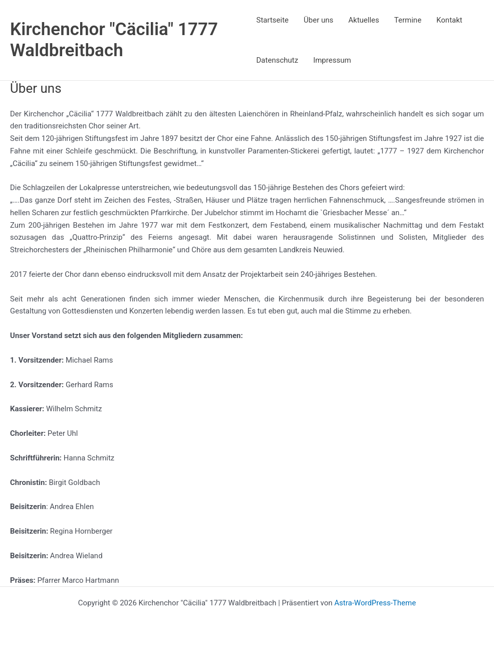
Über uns (318, 20)
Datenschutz (278, 60)
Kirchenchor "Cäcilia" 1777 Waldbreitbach (114, 40)
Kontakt (449, 20)
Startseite (273, 20)
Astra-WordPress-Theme (375, 602)
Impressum (332, 60)
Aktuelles (363, 20)
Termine (407, 20)
